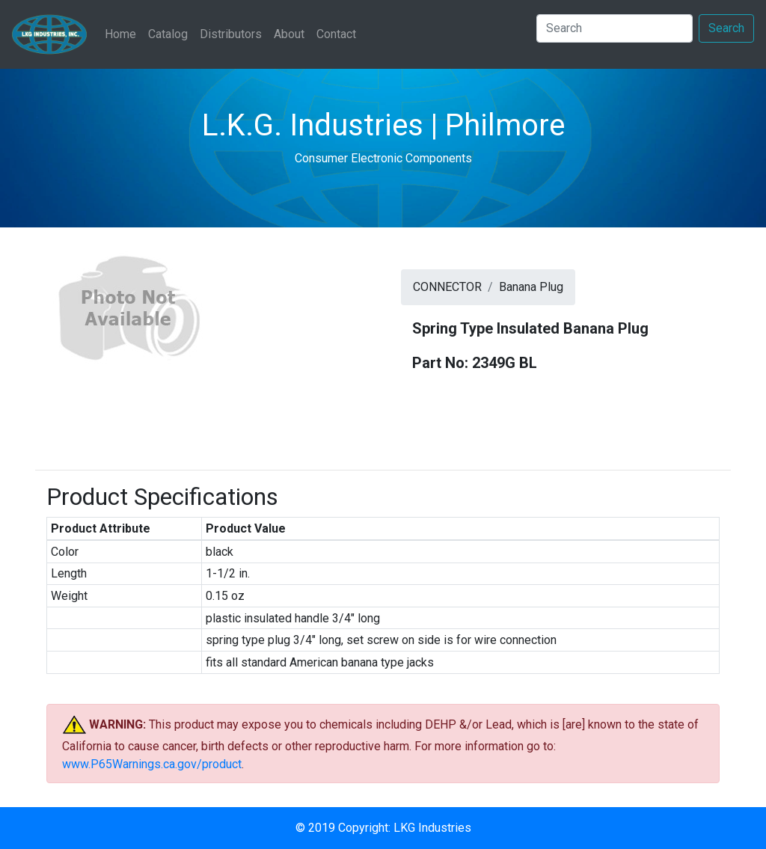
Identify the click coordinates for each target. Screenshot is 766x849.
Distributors (231, 34)
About (289, 34)
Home (123, 33)
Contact (336, 34)
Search (726, 28)
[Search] (614, 28)
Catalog (168, 34)
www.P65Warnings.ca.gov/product (152, 764)
